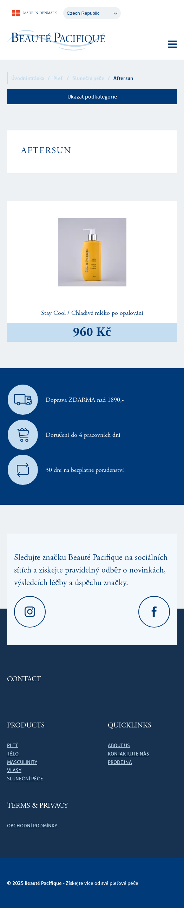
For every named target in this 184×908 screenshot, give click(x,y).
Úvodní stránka (27, 78)
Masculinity (22, 762)
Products (26, 725)
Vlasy (14, 770)
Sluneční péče (88, 78)
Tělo (13, 754)
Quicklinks (129, 725)
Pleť (58, 78)
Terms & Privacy (37, 805)
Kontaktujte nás (128, 754)
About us (119, 745)
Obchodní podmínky (32, 825)
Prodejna (120, 762)
